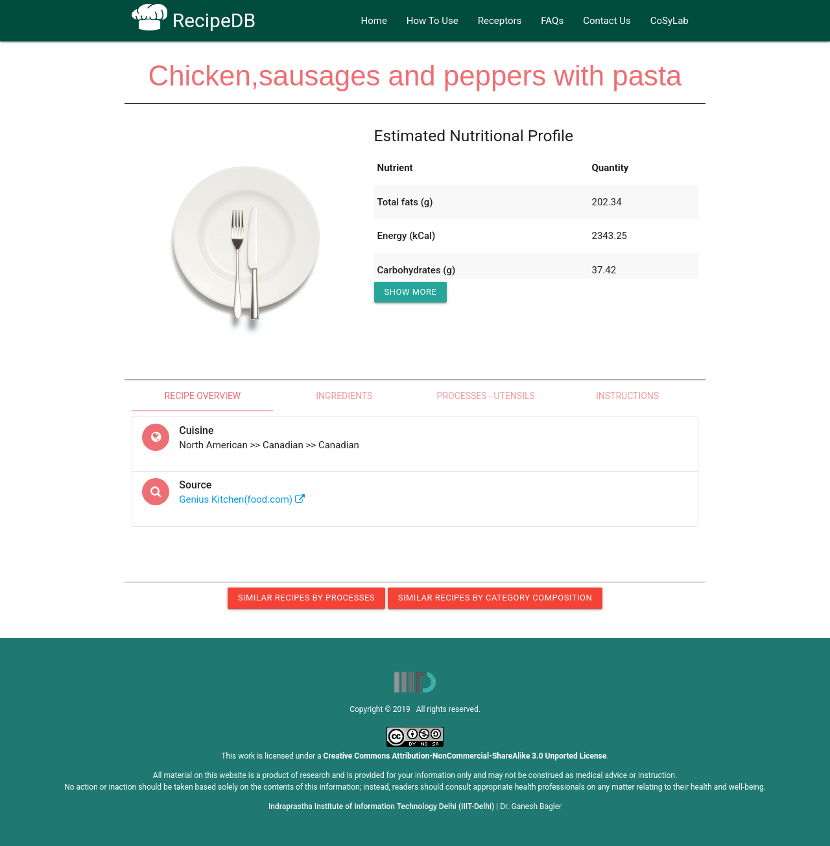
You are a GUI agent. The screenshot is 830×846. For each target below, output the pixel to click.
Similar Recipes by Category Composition (495, 597)
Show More (411, 292)
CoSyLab (669, 21)
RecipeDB (193, 20)
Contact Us (607, 21)
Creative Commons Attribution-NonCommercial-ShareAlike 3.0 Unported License (465, 755)
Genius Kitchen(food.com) (242, 499)
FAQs (552, 21)
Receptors (500, 21)
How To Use (432, 21)
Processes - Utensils (486, 396)
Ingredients (344, 396)
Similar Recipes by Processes (306, 597)
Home (373, 21)
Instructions (627, 396)
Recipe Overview (203, 396)
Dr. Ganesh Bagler (531, 806)
